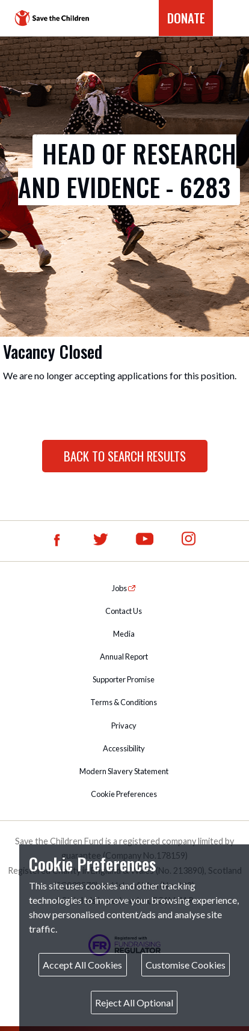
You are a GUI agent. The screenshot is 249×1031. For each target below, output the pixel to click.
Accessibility (124, 748)
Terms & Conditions (123, 702)
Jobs (120, 588)
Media (124, 634)
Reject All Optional (134, 1002)
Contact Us (123, 611)
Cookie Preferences (124, 794)
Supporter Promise (124, 679)
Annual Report (124, 656)
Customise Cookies (186, 964)
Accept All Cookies (82, 964)
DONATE (186, 17)
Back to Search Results (125, 455)
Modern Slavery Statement (123, 771)
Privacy (124, 725)
